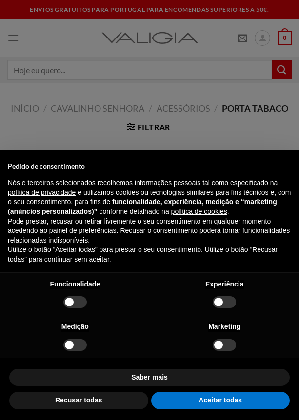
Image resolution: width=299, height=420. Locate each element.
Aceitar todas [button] (220, 400)
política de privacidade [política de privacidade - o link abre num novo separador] (42, 192)
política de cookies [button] (199, 211)
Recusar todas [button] (78, 400)
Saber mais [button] (149, 377)
